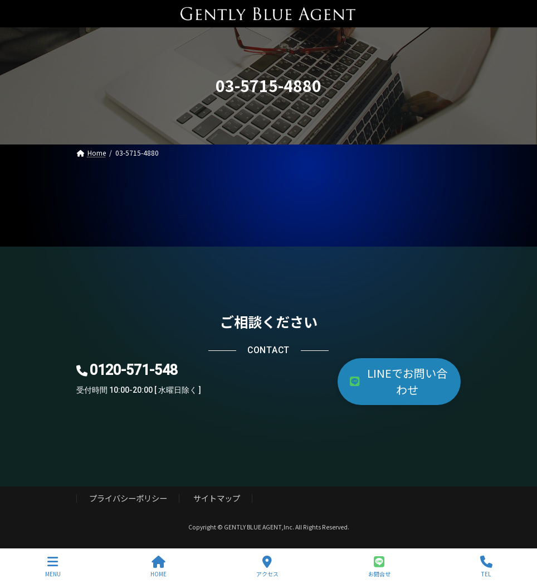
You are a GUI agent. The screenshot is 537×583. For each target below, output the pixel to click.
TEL (486, 566)
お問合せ (379, 566)
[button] (399, 381)
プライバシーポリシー (128, 498)
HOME (158, 566)
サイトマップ (216, 498)
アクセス (267, 566)
